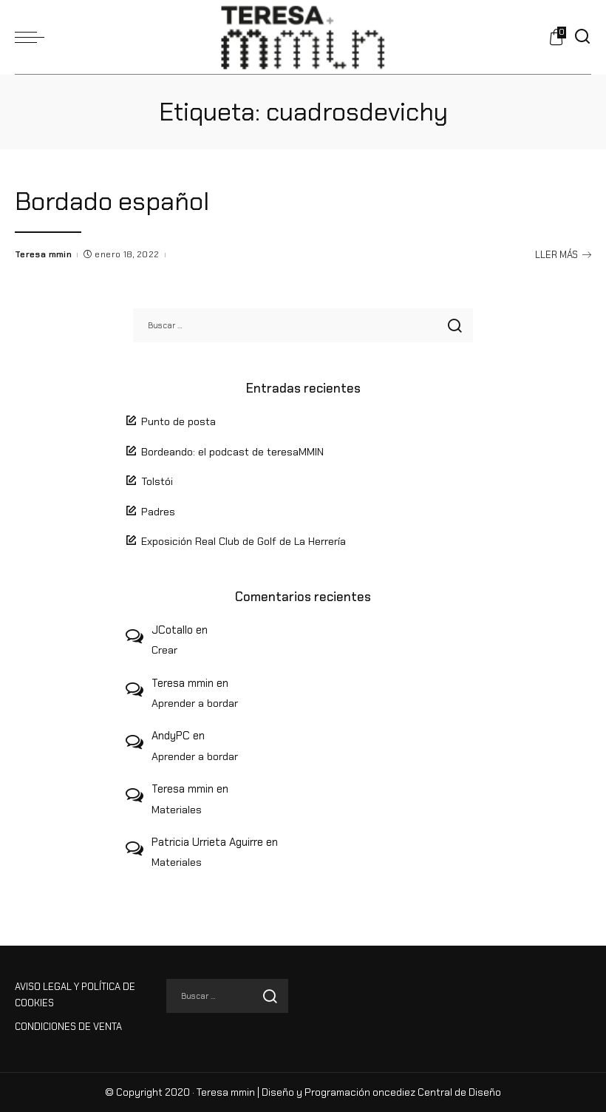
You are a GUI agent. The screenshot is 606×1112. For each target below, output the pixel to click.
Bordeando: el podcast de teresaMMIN (232, 451)
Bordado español (112, 201)
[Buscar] (582, 37)
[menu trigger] (33, 37)
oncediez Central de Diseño (436, 1092)
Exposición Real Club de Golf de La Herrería (243, 541)
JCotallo (172, 630)
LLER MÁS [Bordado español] (563, 254)
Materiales (177, 809)
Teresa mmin (43, 254)
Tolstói (157, 481)
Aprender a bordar (195, 703)
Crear (164, 650)
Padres (158, 511)
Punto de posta (178, 421)
